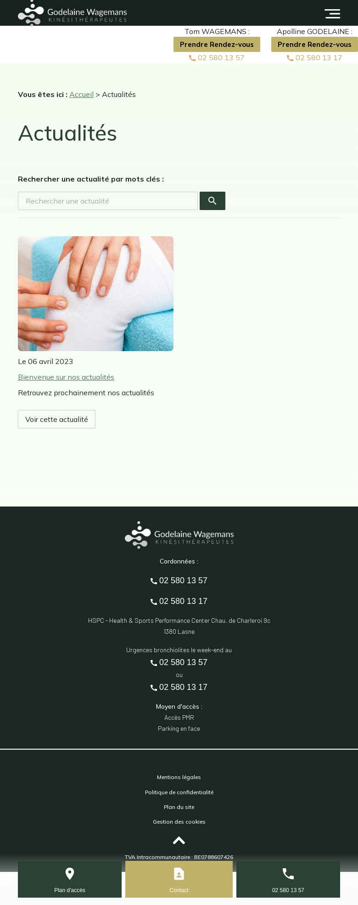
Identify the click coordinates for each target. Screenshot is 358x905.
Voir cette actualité (56, 419)
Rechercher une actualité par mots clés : (91, 178)
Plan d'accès (69, 890)
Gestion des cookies (179, 821)
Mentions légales (179, 777)
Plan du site (179, 806)
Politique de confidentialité (179, 792)
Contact (178, 890)
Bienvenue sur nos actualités (66, 376)
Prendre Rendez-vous (217, 44)
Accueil (81, 94)
